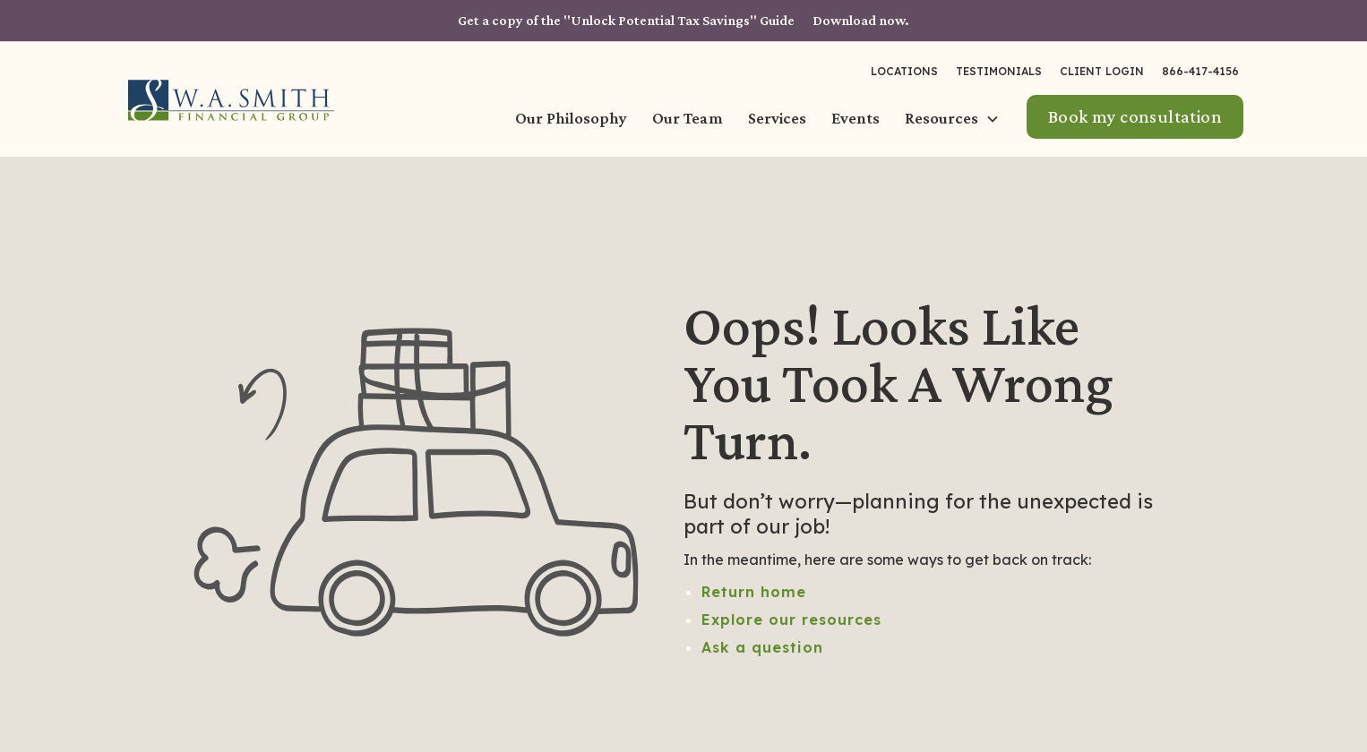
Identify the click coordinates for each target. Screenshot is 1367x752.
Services (777, 118)
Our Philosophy (571, 118)
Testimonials (999, 71)
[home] (231, 99)
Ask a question (762, 647)
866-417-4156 (1200, 71)
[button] (954, 119)
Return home (753, 592)
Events (855, 118)
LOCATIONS (904, 71)
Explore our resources (791, 619)
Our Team (687, 118)
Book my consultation (1135, 116)
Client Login (1102, 71)
